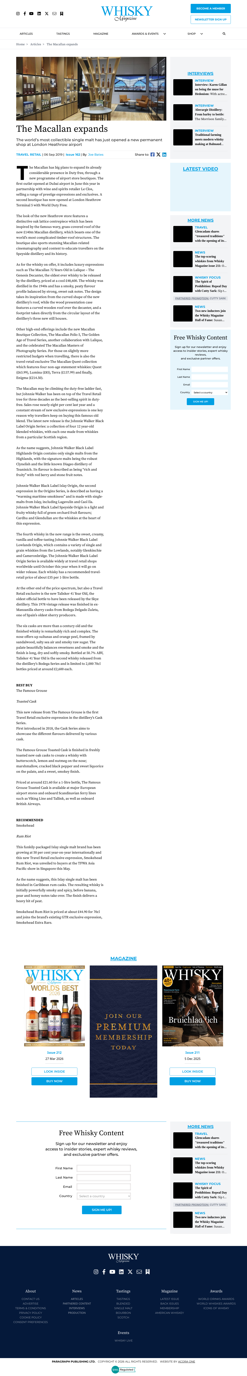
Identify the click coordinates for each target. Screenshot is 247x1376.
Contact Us (31, 1299)
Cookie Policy (31, 1317)
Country (185, 392)
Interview (204, 80)
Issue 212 (54, 1052)
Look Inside (54, 1071)
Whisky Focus (208, 277)
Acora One (186, 1361)
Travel (201, 227)
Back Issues (169, 1303)
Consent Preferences (30, 1322)
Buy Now (54, 1081)
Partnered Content (77, 1303)
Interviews (77, 1308)
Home (20, 44)
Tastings (63, 33)
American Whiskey (169, 1313)
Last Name (183, 376)
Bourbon (123, 1313)
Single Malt (123, 1308)
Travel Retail (29, 154)
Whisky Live (124, 1340)
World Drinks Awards (216, 1299)
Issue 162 (73, 154)
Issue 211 (192, 1052)
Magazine (100, 33)
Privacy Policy (30, 1313)
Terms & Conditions (30, 1308)
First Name (183, 369)
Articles (26, 33)
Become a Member (210, 8)
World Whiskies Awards (216, 1303)
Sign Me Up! (200, 401)
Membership (169, 1308)
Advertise (30, 1303)
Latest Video (200, 169)
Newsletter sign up (211, 19)
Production (77, 1313)
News (200, 252)
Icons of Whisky (216, 1308)
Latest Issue (169, 1299)
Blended (123, 1303)
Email (186, 384)
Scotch (123, 1317)
